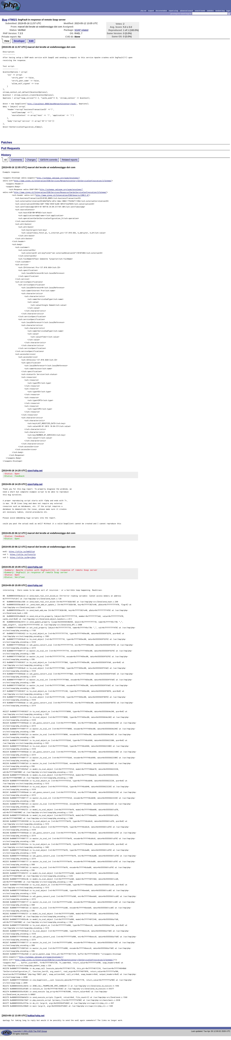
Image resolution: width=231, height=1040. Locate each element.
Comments (16, 159)
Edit (31, 41)
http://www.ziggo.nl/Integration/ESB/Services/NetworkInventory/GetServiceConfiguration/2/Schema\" (64, 964)
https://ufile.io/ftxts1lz (23, 556)
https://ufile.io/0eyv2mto (23, 559)
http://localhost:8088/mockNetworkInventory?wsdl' (52, 104)
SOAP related (81, 30)
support (151, 11)
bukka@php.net (35, 1019)
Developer (19, 41)
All (5, 159)
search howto (200, 11)
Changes (31, 159)
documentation (161, 11)
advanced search (186, 11)
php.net (143, 11)
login (228, 11)
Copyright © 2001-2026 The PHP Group (30, 1035)
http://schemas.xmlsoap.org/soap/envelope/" (58, 178)
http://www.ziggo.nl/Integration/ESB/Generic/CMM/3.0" (62, 195)
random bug (220, 11)
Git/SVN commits (48, 159)
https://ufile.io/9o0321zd (22, 553)
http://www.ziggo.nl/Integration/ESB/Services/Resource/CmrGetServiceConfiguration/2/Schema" (60, 192)
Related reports (69, 159)
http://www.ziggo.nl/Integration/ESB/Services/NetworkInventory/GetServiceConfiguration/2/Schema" (63, 181)
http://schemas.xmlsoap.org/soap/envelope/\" (41, 961)
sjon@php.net (35, 470)
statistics (210, 11)
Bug (4, 19)
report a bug (173, 11)
